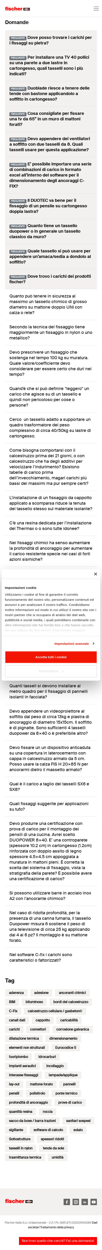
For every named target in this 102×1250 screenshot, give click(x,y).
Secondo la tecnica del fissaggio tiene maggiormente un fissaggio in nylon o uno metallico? (50, 332)
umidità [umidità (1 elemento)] (57, 1157)
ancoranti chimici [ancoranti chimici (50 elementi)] (72, 993)
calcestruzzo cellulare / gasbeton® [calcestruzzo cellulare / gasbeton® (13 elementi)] (55, 1011)
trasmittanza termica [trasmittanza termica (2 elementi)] (25, 1157)
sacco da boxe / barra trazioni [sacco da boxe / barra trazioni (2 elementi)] (32, 1121)
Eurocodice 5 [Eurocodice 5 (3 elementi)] (65, 1047)
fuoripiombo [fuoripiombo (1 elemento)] (18, 1057)
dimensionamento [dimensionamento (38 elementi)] (63, 1038)
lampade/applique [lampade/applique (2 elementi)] (63, 1075)
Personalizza (51, 671)
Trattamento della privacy (57, 1227)
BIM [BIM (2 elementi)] (12, 1002)
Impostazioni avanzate (71, 643)
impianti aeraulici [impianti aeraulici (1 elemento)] (22, 1066)
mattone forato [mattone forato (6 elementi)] (41, 1084)
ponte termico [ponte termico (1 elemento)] (66, 1093)
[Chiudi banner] (95, 573)
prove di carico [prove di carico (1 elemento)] (70, 1102)
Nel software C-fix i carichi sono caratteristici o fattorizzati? (40, 957)
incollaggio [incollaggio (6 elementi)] (55, 1066)
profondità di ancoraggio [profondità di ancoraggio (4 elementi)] (28, 1102)
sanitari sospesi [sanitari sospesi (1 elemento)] (78, 1121)
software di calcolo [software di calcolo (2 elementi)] (48, 1130)
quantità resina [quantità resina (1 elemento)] (20, 1111)
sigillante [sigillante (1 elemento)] (16, 1130)
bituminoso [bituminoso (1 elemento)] (34, 1002)
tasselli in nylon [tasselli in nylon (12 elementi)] (20, 1148)
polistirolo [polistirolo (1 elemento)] (37, 1093)
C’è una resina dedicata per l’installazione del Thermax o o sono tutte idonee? (50, 525)
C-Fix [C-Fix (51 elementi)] (13, 1011)
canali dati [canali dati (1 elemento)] (17, 1020)
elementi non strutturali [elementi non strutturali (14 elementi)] (27, 1047)
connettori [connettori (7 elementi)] (38, 1029)
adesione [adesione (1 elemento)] (41, 993)
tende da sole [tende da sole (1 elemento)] (53, 1148)
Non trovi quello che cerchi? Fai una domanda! (58, 1241)
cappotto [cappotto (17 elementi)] (43, 1020)
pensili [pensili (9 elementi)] (14, 1093)
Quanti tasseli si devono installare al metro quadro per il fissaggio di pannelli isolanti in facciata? (48, 691)
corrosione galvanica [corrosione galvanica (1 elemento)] (72, 1029)
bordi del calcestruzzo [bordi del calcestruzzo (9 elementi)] (70, 1002)
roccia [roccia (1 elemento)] (47, 1111)
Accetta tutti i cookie (51, 657)
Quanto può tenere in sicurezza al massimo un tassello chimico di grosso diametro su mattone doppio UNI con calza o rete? (48, 304)
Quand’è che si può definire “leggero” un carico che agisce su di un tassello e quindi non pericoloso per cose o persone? (49, 397)
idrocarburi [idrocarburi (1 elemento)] (47, 1057)
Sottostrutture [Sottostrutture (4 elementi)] (19, 1139)
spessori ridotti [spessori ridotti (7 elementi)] (52, 1139)
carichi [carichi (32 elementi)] (14, 1029)
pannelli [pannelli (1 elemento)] (69, 1084)
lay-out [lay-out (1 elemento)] (14, 1084)
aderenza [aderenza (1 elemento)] (16, 993)
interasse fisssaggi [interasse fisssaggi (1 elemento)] (23, 1075)
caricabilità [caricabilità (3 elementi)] (69, 1020)
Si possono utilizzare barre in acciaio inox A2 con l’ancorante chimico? (50, 895)
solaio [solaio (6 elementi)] (78, 1130)
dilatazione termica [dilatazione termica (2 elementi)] (24, 1038)
